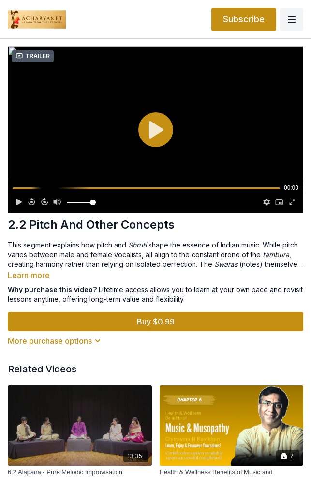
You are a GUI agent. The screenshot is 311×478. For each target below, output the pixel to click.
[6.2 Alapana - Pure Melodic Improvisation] (80, 472)
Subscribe (244, 19)
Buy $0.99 (156, 321)
